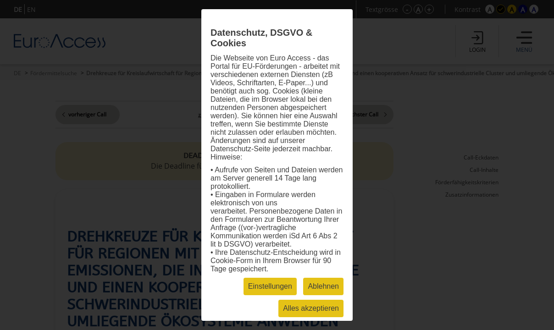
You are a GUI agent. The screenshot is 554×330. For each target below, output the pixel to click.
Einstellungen (270, 286)
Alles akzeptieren (311, 308)
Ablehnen (323, 286)
